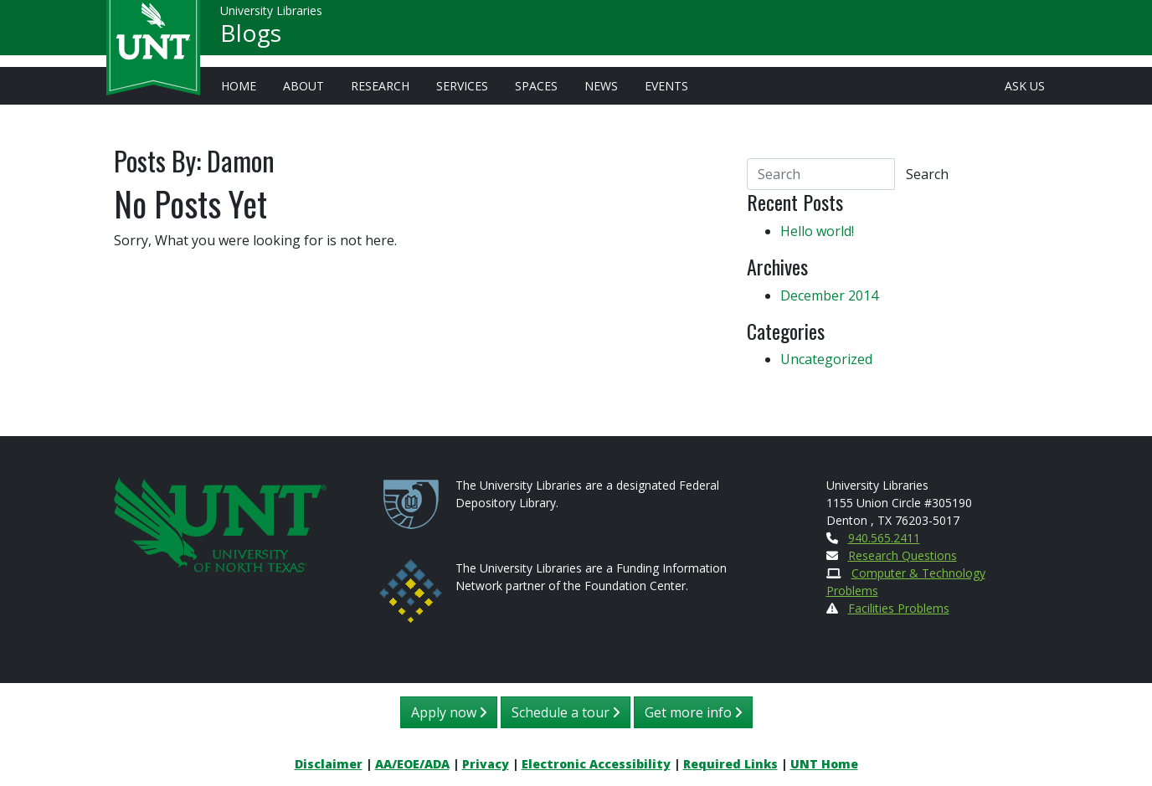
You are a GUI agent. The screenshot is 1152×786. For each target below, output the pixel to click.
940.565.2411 (884, 538)
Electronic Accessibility (596, 764)
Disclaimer (329, 764)
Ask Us (1025, 86)
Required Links (730, 764)
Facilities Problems (898, 608)
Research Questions (902, 555)
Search (927, 174)
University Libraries (271, 16)
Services (462, 86)
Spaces (536, 86)
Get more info (693, 712)
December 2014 (829, 295)
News (601, 86)
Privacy (485, 764)
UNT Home (824, 764)
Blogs (250, 38)
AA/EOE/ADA (412, 764)
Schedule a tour (566, 712)
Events (666, 86)
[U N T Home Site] (220, 523)
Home (238, 86)
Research (380, 86)
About (303, 86)
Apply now (448, 712)
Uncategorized (826, 359)
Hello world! (817, 231)
